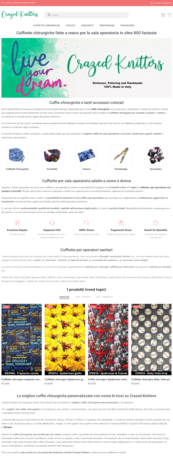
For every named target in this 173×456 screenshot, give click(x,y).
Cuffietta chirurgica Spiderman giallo (65, 379)
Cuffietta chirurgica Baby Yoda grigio (151, 379)
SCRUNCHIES (127, 25)
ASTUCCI (70, 25)
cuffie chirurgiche (100, 109)
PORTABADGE (107, 25)
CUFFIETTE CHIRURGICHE (46, 25)
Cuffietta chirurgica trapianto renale (21, 379)
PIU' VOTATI (83, 297)
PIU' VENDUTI (104, 297)
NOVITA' (65, 297)
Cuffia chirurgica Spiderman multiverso (108, 379)
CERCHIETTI (87, 25)
